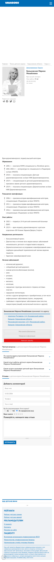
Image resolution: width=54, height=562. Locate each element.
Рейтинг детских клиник (13, 514)
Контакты (7, 527)
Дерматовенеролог (31, 68)
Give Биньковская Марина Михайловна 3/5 (18, 414)
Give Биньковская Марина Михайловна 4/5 (20, 414)
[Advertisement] (27, 33)
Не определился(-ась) (26, 411)
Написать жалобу (27, 341)
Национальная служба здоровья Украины (19, 542)
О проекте (8, 524)
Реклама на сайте (10, 530)
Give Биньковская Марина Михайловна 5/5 (22, 414)
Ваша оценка (8, 414)
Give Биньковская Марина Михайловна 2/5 (16, 414)
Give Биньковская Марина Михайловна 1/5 (15, 414)
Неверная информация (27, 336)
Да (8, 411)
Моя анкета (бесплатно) (27, 331)
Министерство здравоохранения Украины (19, 540)
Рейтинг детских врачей (13, 517)
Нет (13, 411)
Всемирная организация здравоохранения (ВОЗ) (22, 537)
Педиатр (40, 68)
